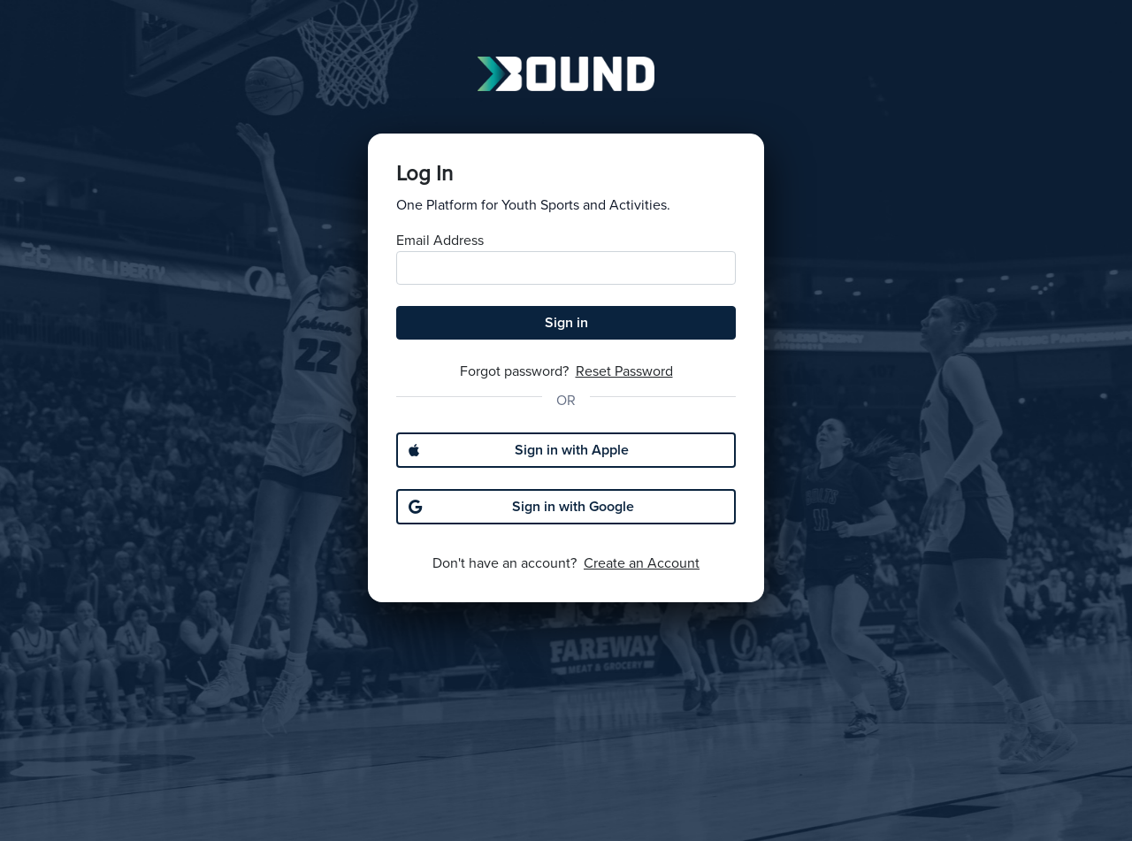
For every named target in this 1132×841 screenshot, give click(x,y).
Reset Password (624, 371)
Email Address (440, 240)
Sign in (566, 323)
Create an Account (642, 563)
